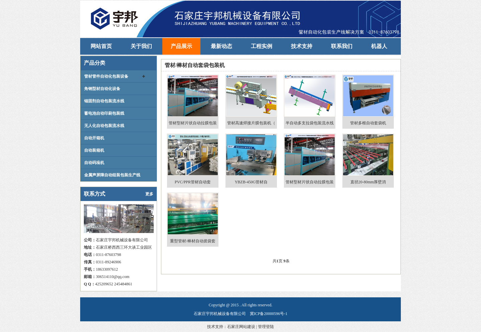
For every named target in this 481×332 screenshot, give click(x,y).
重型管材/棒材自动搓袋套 (192, 241)
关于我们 (141, 46)
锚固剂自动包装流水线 (104, 101)
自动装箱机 (94, 150)
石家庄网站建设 (241, 326)
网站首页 (101, 46)
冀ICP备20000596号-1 (269, 313)
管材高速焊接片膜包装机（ (251, 123)
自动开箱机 (94, 138)
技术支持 (301, 46)
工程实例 (261, 46)
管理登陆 (266, 326)
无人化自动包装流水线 (104, 125)
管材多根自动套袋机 (368, 123)
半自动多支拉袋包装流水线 (310, 123)
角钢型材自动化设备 (102, 88)
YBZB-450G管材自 (251, 182)
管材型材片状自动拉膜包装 (193, 123)
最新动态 (221, 46)
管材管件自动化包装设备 (106, 76)
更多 (149, 194)
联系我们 (341, 46)
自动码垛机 (94, 162)
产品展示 (181, 46)
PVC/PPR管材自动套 (193, 182)
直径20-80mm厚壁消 (368, 182)
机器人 (379, 46)
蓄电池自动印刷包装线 (104, 113)
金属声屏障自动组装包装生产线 (112, 175)
